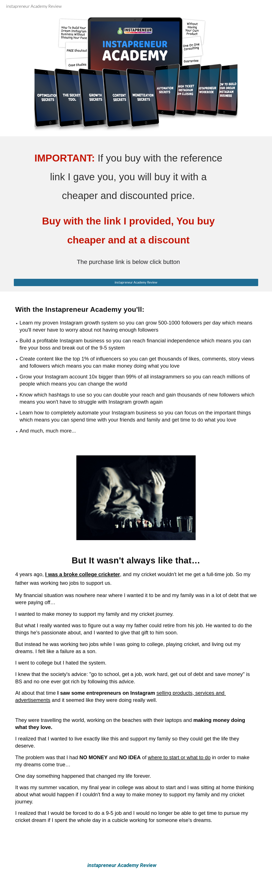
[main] (136, 210)
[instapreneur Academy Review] (136, 282)
